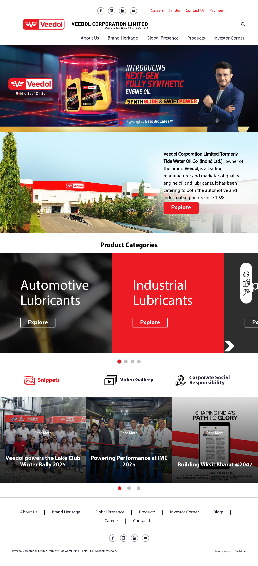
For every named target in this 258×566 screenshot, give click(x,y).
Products (196, 38)
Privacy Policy (222, 551)
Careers (157, 11)
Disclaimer (240, 551)
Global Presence (163, 38)
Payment (217, 11)
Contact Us (195, 11)
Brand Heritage (123, 38)
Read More (42, 433)
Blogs (219, 512)
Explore (181, 208)
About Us (90, 38)
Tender (175, 11)
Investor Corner (229, 38)
